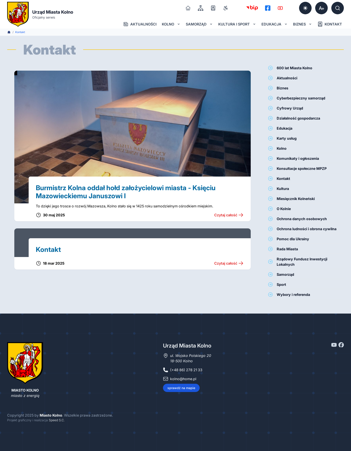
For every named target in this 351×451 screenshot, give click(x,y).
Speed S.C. (57, 420)
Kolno (171, 24)
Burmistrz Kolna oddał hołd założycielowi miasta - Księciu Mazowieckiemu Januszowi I (126, 192)
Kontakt (329, 24)
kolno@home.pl (183, 379)
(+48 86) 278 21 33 (186, 370)
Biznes (302, 24)
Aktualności (139, 24)
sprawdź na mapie (181, 388)
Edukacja (274, 24)
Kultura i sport (237, 24)
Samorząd (199, 24)
